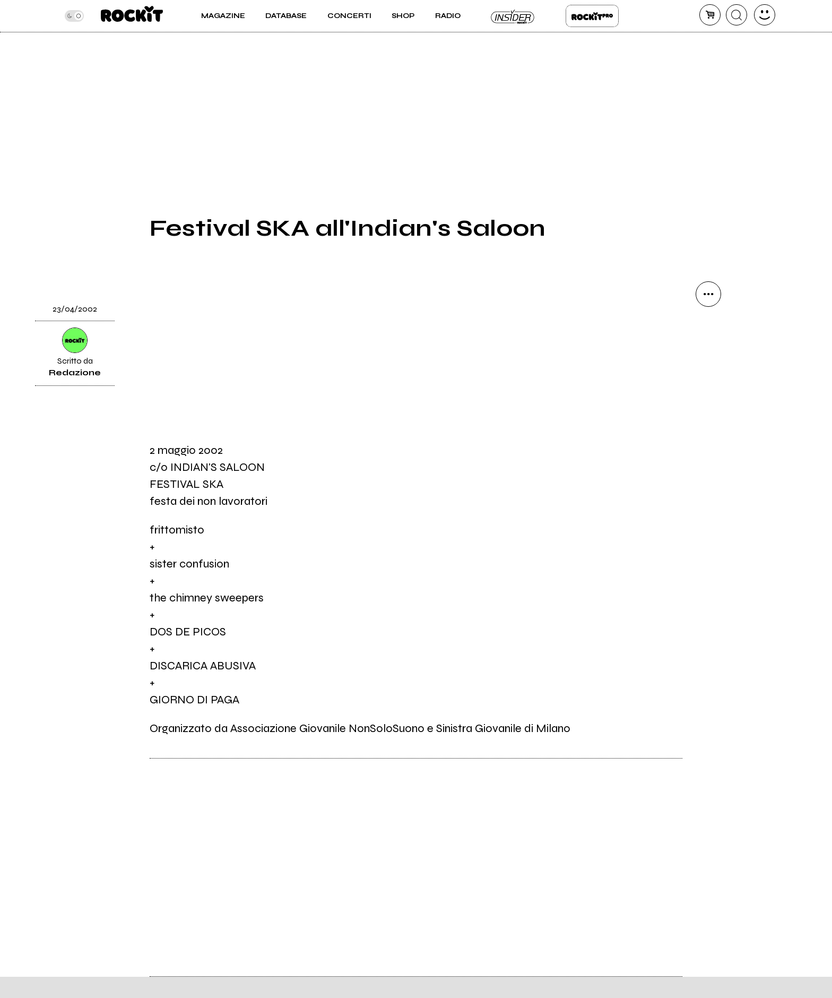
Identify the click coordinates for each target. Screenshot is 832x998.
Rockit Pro (592, 16)
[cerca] (736, 14)
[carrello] (710, 14)
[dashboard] (764, 14)
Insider (513, 16)
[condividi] (708, 294)
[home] (132, 16)
